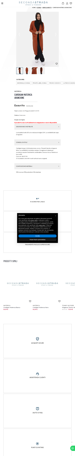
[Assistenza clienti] (37, 374)
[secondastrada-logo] (33, 3)
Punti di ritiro (37, 447)
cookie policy (42, 225)
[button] (72, 442)
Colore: (16, 115)
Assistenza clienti (37, 378)
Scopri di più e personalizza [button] (37, 239)
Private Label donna (40, 83)
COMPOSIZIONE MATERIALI (37, 166)
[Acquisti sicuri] (37, 339)
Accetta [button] (37, 236)
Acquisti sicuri (37, 343)
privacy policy (34, 220)
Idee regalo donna (23, 83)
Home (33, 7)
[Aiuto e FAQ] (37, 408)
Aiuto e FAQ (38, 413)
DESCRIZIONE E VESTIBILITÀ (37, 127)
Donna (39, 7)
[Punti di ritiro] (37, 443)
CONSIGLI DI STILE (37, 142)
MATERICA (17, 91)
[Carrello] (63, 3)
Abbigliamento (47, 7)
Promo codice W (55, 83)
